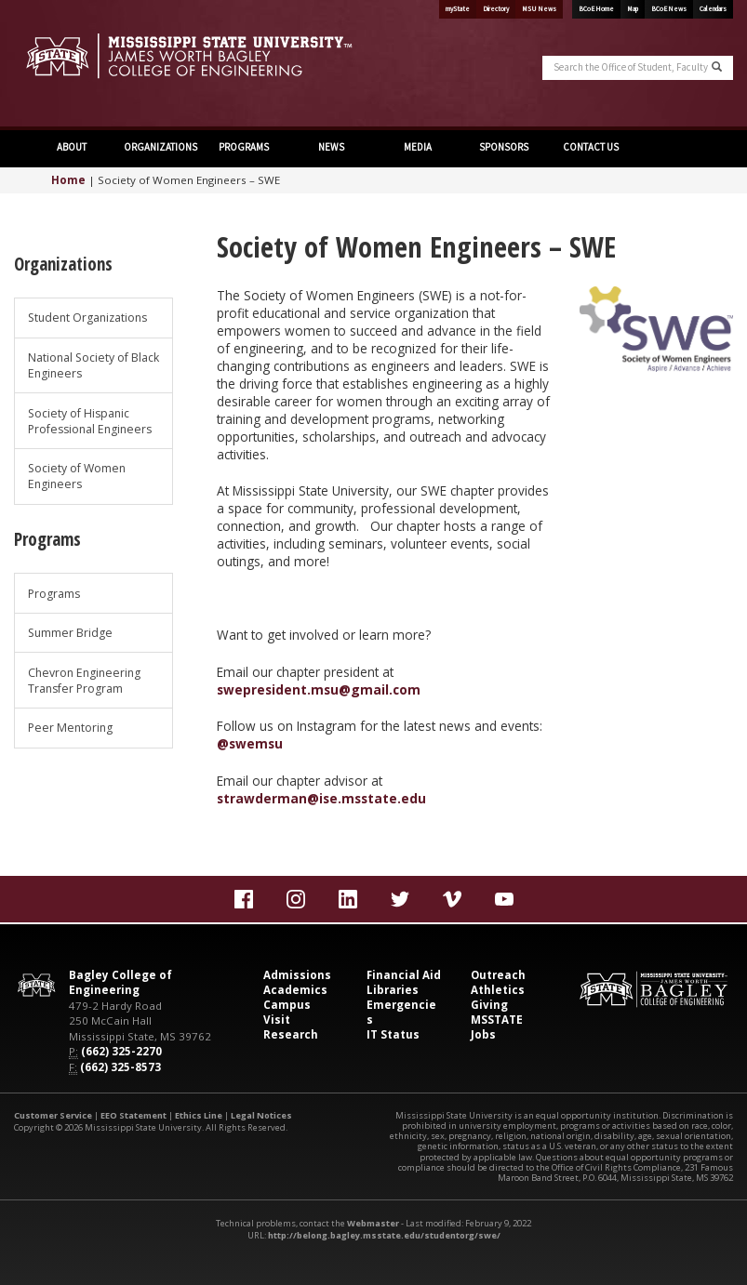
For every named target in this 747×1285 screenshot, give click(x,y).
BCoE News (669, 9)
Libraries (393, 990)
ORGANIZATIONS (160, 146)
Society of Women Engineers (77, 476)
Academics (295, 990)
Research (290, 1034)
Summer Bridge (70, 633)
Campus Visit (287, 1012)
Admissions (297, 975)
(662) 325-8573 (120, 1067)
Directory (496, 9)
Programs (54, 594)
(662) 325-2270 (121, 1051)
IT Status (393, 1034)
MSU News (539, 9)
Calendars (713, 9)
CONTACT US (590, 146)
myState (458, 9)
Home (68, 180)
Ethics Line (198, 1115)
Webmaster (373, 1223)
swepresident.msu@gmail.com (318, 689)
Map (632, 9)
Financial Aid (404, 975)
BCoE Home (596, 9)
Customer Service (53, 1115)
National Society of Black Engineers (93, 365)
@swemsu (250, 743)
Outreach (498, 975)
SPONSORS (502, 146)
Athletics (498, 990)
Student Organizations (87, 317)
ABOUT (71, 146)
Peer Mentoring (70, 727)
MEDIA (417, 146)
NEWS (330, 146)
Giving (489, 1005)
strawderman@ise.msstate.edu (321, 798)
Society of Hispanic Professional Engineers (90, 421)
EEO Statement (133, 1115)
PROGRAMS (244, 146)
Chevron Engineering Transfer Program (84, 680)
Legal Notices (261, 1115)
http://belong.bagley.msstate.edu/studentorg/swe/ (384, 1235)
